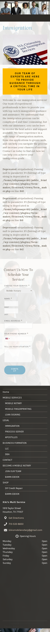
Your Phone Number (15, 334)
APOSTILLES (11, 437)
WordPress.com (32, 626)
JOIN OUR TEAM (13, 471)
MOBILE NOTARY (13, 403)
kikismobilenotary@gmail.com (25, 530)
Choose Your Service (16, 286)
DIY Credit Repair (14, 488)
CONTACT (14, 370)
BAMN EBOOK (12, 476)
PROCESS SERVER (14, 431)
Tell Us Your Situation (16, 347)
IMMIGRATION (12, 425)
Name (7, 299)
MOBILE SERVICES (21, 19)
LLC (7, 448)
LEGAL (36, 19)
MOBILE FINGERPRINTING (18, 408)
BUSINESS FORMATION (15, 442)
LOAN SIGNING (12, 414)
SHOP (6, 482)
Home (7, 19)
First (6, 307)
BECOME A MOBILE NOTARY (17, 465)
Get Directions (16, 517)
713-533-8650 (16, 523)
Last (6, 314)
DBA (7, 454)
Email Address (12, 321)
